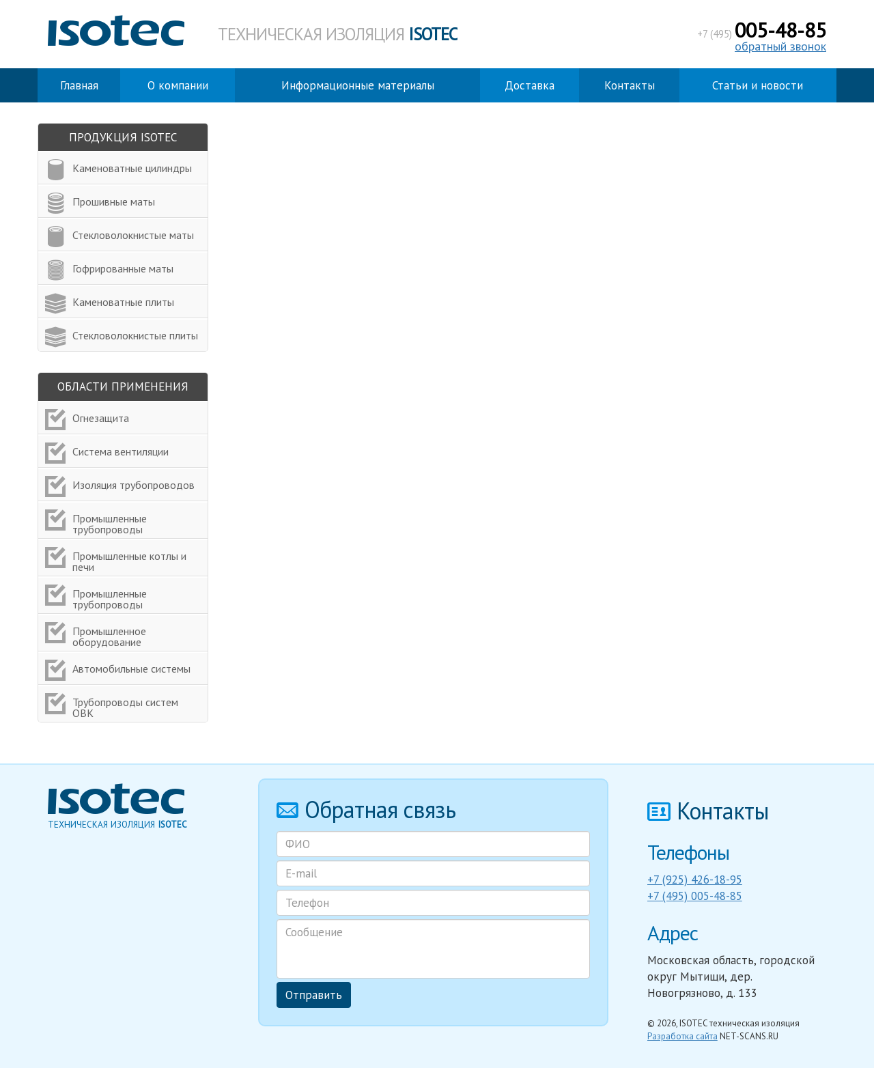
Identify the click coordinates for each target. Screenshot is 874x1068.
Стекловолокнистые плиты (135, 335)
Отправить (313, 994)
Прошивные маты (113, 201)
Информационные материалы (357, 85)
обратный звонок (780, 46)
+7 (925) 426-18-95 (694, 879)
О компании (177, 85)
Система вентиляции (120, 451)
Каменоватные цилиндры (132, 168)
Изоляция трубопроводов (133, 485)
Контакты (629, 85)
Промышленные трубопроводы (109, 523)
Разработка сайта (682, 1036)
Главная (79, 85)
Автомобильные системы (131, 668)
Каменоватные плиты (123, 302)
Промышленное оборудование (109, 636)
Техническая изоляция (337, 34)
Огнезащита (100, 418)
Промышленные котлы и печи (129, 561)
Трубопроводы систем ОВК (125, 707)
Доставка (529, 85)
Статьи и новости (757, 85)
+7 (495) (761, 33)
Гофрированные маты (122, 268)
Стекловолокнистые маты (133, 235)
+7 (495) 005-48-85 (694, 895)
